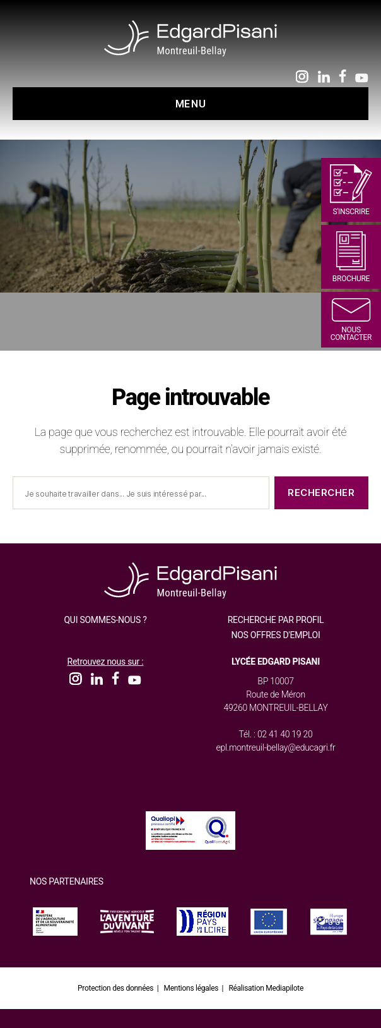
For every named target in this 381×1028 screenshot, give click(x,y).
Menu (190, 103)
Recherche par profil (276, 620)
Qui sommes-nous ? (105, 620)
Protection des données (115, 988)
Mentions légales (191, 988)
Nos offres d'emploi (276, 635)
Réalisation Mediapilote (265, 988)
